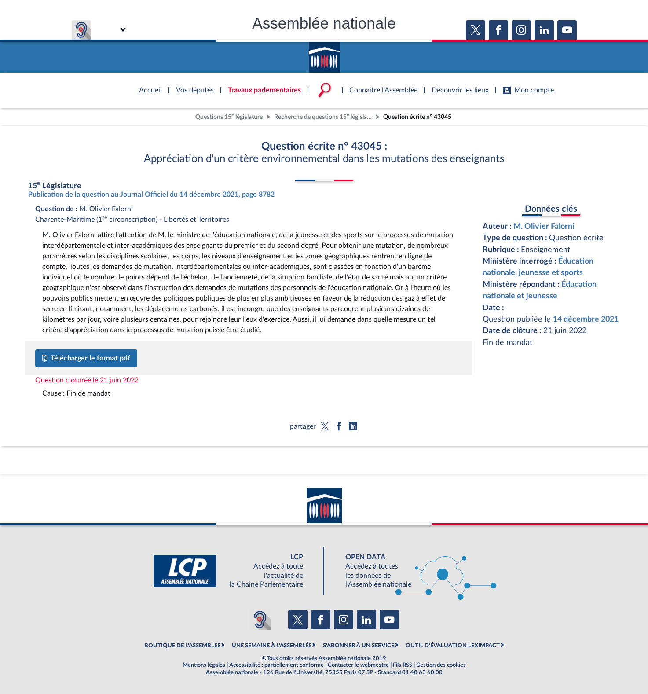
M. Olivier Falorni (544, 226)
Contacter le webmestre (358, 665)
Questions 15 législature (229, 116)
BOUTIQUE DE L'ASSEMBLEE (182, 645)
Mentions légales (204, 665)
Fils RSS (402, 665)
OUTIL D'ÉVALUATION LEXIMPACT (453, 645)
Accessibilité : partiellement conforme (276, 665)
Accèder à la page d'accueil (324, 54)
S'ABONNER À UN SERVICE (358, 645)
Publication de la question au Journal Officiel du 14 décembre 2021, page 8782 (151, 194)
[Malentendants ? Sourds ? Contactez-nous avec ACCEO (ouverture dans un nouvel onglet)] (260, 619)
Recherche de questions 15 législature (323, 116)
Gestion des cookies (441, 665)
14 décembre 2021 (586, 319)
